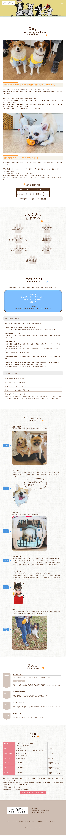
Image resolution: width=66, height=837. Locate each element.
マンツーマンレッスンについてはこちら (33, 794)
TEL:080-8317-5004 (38, 814)
